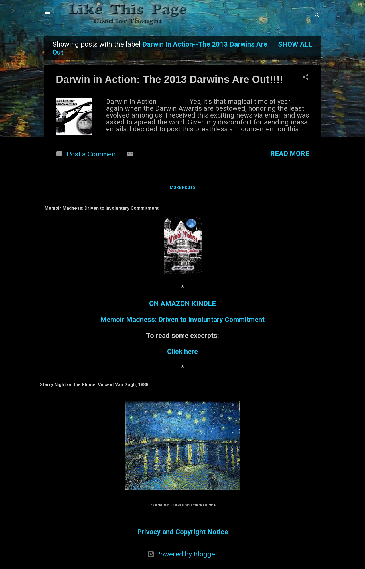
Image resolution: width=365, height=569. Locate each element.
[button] (305, 78)
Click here (182, 352)
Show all (295, 44)
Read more (289, 154)
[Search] (317, 15)
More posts (183, 187)
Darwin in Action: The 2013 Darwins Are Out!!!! (169, 79)
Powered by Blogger (182, 554)
